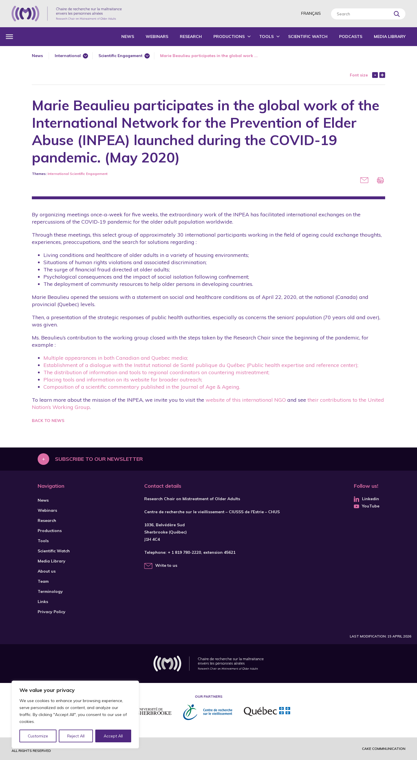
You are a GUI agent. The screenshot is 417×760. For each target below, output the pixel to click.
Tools (266, 36)
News (127, 36)
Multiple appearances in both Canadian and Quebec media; (115, 358)
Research (191, 36)
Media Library (389, 36)
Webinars (157, 36)
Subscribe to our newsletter (99, 459)
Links (43, 601)
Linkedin (366, 498)
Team (43, 581)
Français (311, 13)
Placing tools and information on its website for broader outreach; (122, 379)
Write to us (166, 565)
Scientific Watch (308, 36)
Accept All (113, 736)
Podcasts (350, 36)
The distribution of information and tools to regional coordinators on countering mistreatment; (156, 372)
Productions (229, 36)
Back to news (48, 420)
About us (47, 571)
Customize (38, 736)
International (68, 55)
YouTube (366, 506)
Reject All (76, 736)
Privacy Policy (51, 611)
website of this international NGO (245, 400)
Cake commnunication (383, 748)
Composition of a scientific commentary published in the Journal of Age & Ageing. (141, 386)
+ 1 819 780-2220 (184, 552)
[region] (75, 714)
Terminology (50, 591)
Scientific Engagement (120, 55)
